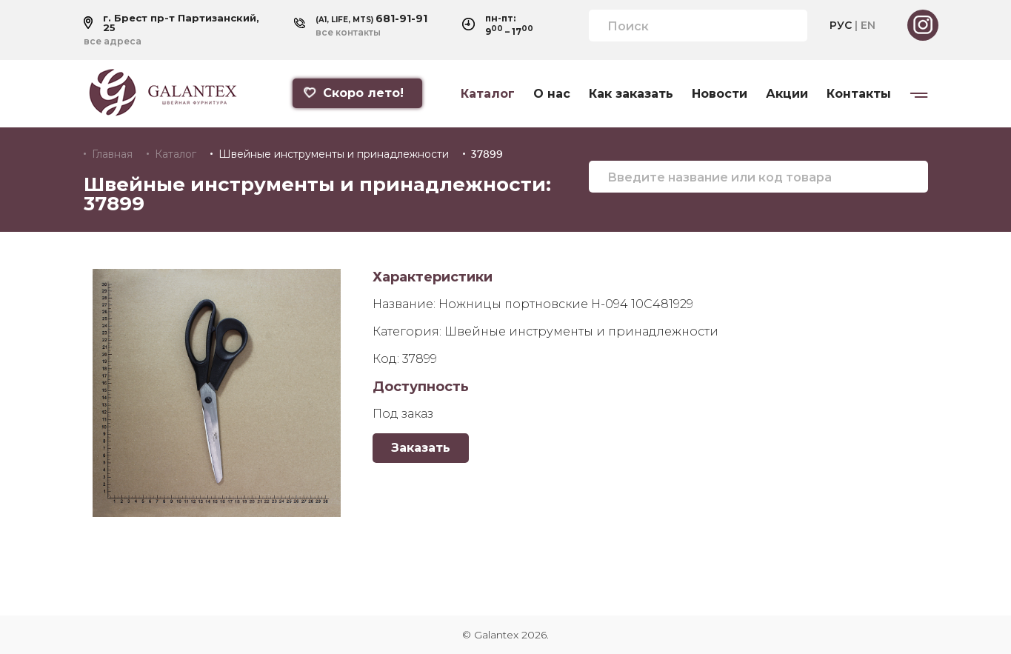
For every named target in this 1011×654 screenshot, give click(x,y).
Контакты (859, 94)
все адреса (112, 41)
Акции (787, 94)
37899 (487, 154)
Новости (719, 94)
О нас (551, 94)
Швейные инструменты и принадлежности (333, 154)
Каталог (488, 94)
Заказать (420, 448)
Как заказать (631, 94)
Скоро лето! (353, 93)
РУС (841, 25)
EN (868, 25)
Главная (112, 154)
